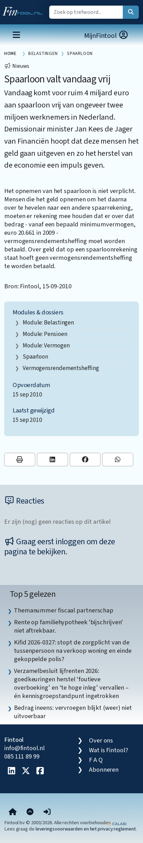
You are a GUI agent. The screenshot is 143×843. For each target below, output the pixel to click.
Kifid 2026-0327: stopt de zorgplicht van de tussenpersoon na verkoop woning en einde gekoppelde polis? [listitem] (72, 651)
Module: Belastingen (48, 322)
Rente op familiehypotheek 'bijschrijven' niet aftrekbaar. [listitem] (68, 626)
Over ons (101, 740)
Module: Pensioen (45, 334)
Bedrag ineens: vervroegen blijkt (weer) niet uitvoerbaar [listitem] (73, 712)
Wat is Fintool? (108, 750)
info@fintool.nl (24, 748)
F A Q (96, 759)
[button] (47, 812)
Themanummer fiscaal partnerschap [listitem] (63, 610)
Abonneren (104, 769)
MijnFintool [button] (106, 36)
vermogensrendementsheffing (61, 368)
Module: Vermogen (46, 345)
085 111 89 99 (21, 756)
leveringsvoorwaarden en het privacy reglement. (86, 829)
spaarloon (35, 356)
